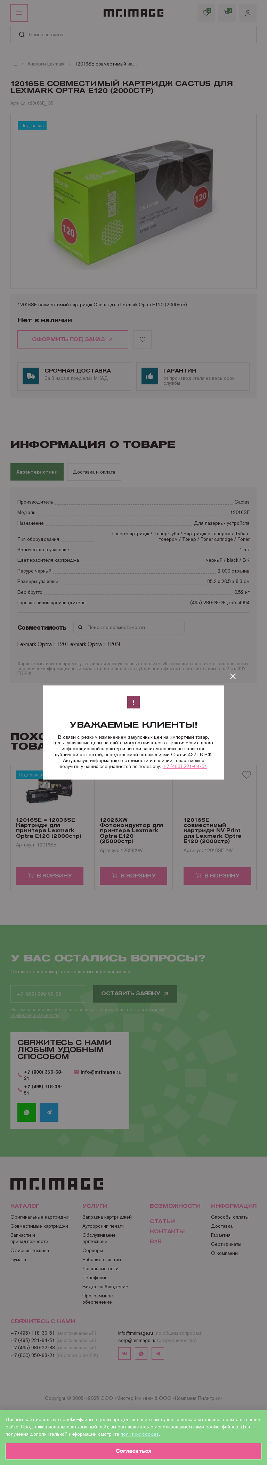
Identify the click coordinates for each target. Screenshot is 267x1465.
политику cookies (140, 1434)
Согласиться (133, 1451)
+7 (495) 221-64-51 (185, 766)
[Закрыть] (233, 676)
